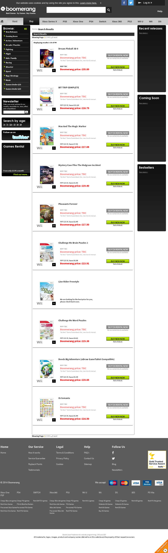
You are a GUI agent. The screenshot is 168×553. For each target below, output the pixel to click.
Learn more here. (88, 3)
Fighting (8, 49)
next (55, 37)
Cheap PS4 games (23, 501)
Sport (7, 71)
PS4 (91, 21)
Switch (102, 21)
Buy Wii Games (104, 511)
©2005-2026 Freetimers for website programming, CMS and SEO (84, 535)
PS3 (130, 21)
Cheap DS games (121, 501)
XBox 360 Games (55, 507)
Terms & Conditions (65, 452)
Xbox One (78, 21)
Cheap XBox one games (9, 501)
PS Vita (151, 492)
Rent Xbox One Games (8, 511)
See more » (143, 33)
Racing (8, 62)
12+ (10, 124)
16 (18, 124)
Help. (160, 11)
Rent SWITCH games (40, 501)
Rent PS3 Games (71, 511)
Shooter (8, 67)
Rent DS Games (120, 507)
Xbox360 (53, 492)
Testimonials (34, 469)
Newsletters (117, 469)
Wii (25, 28)
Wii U (84, 492)
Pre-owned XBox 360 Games (57, 512)
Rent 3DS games (137, 501)
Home (34, 29)
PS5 (65, 21)
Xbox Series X (49, 21)
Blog (114, 464)
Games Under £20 (12, 89)
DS (159, 21)
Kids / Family (10, 58)
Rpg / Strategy (11, 75)
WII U (140, 21)
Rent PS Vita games (154, 501)
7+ (7, 124)
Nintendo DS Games (122, 504)
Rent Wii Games (104, 507)
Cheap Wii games (105, 501)
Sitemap (88, 464)
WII (150, 21)
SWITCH (36, 492)
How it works (34, 452)
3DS (133, 492)
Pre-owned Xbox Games (9, 507)
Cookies (59, 464)
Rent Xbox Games (6, 504)
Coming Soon (11, 36)
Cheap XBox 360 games (58, 501)
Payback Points (35, 464)
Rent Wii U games (88, 501)
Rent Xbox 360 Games (57, 504)
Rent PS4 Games (22, 511)
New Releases (10, 32)
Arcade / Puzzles (12, 45)
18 (21, 124)
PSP (2, 495)
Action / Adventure (13, 40)
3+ (4, 124)
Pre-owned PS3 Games (74, 507)
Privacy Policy (62, 458)
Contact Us (89, 458)
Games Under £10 (12, 84)
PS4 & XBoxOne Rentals (25, 504)
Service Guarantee (36, 458)
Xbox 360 (117, 21)
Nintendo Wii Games (105, 504)
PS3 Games (70, 504)
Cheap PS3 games (72, 501)
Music (7, 80)
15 (15, 124)
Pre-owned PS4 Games (25, 507)
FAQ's (86, 452)
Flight (7, 53)
